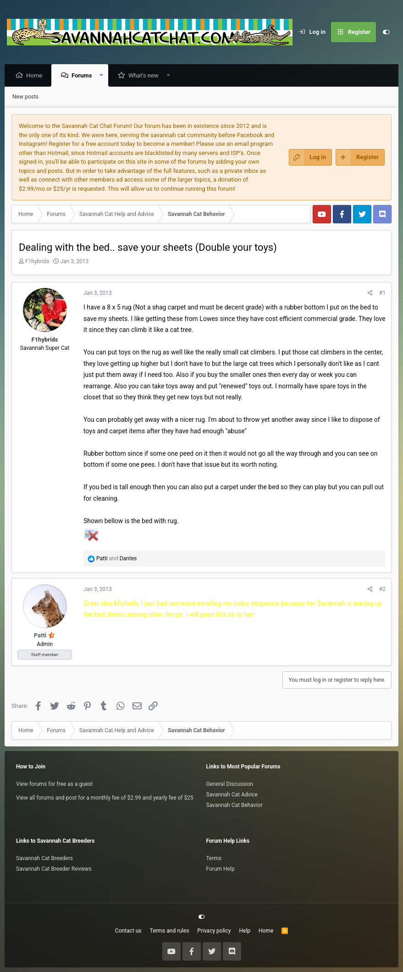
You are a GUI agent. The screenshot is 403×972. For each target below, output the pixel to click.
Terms (214, 858)
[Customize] (386, 32)
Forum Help (220, 869)
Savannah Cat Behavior (234, 805)
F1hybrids (37, 262)
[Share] (370, 293)
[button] (103, 76)
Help (244, 931)
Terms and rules (169, 931)
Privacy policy (214, 931)
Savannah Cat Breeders (44, 858)
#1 (382, 293)
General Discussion (229, 784)
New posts (25, 97)
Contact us (128, 931)
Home (36, 75)
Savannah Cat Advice (232, 794)
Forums (84, 75)
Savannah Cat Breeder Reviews (54, 869)
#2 (382, 589)
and (116, 559)
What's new (146, 75)
